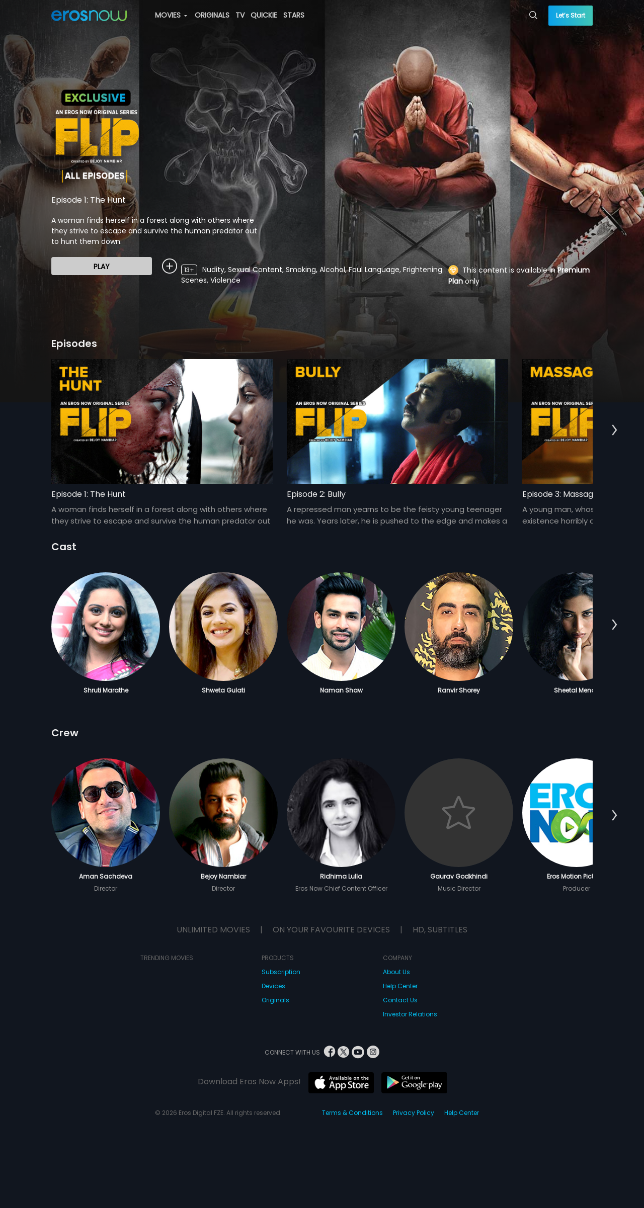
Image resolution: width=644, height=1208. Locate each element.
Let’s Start (570, 15)
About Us (396, 972)
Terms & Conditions (352, 1112)
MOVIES (171, 15)
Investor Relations (410, 1014)
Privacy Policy (413, 1112)
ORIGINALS (212, 15)
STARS (293, 15)
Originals (275, 1000)
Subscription (281, 972)
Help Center (400, 986)
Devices (273, 986)
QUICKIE (264, 15)
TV (240, 15)
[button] (614, 430)
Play (102, 267)
